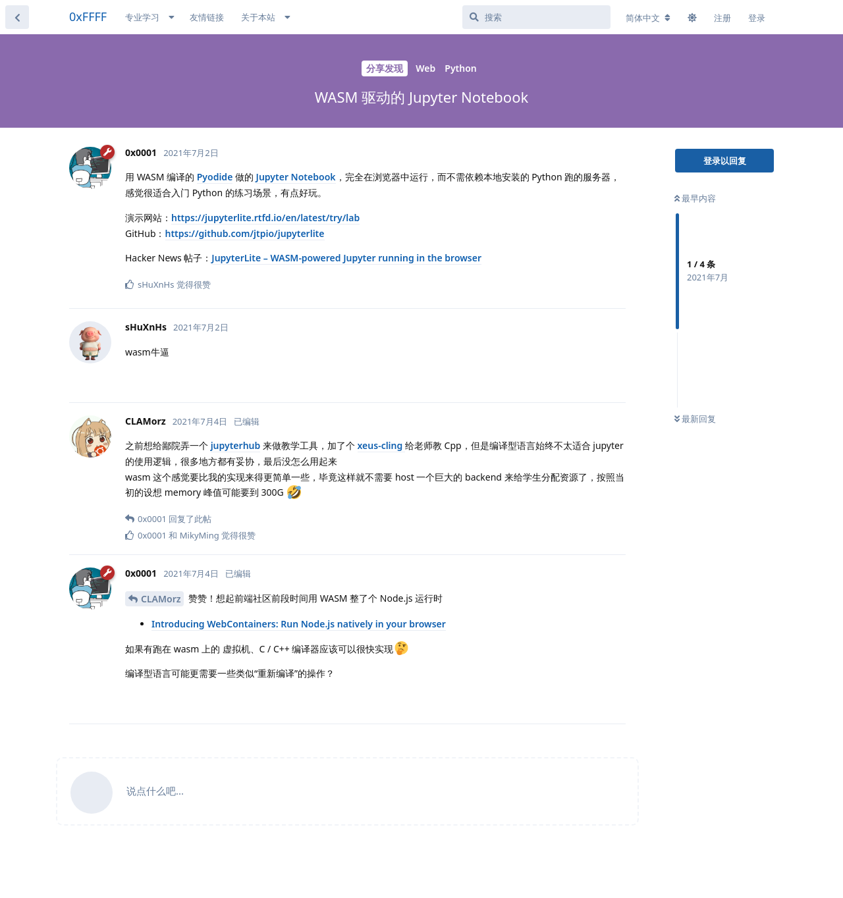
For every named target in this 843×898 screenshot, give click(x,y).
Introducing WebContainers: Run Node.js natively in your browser (298, 624)
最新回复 (695, 419)
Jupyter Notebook (296, 177)
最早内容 (695, 198)
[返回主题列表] (17, 17)
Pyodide (215, 177)
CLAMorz (160, 599)
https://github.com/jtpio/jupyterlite (245, 233)
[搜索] (536, 17)
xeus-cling (381, 445)
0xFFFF (88, 16)
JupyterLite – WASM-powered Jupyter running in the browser (346, 257)
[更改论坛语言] (648, 18)
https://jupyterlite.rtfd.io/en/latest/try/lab (265, 217)
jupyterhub (236, 445)
